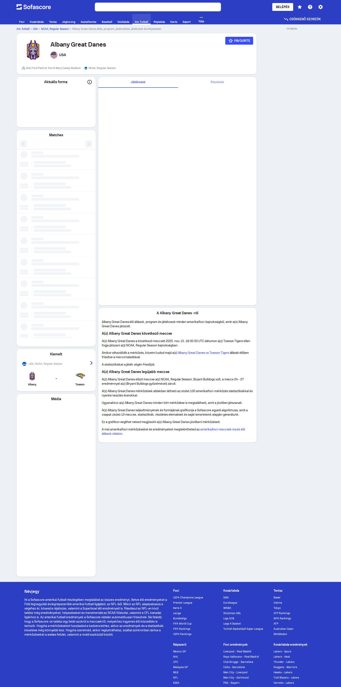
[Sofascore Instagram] (303, 574)
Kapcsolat (158, 574)
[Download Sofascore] (39, 580)
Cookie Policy (192, 607)
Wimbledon (280, 497)
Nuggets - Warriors (285, 530)
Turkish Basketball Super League (243, 492)
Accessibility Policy (220, 607)
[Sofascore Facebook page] (282, 574)
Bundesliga (180, 481)
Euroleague (230, 465)
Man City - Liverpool (235, 535)
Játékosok (138, 82)
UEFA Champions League (188, 460)
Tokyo (277, 471)
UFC (175, 525)
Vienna (278, 465)
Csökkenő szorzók (302, 19)
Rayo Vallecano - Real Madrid (241, 519)
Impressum (309, 607)
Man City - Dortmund (236, 540)
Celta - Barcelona (234, 530)
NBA (226, 460)
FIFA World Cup (182, 486)
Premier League (182, 465)
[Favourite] (239, 41)
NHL (175, 519)
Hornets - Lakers (284, 546)
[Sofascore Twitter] (293, 574)
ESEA (176, 546)
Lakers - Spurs (282, 514)
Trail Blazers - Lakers (286, 540)
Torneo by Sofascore (189, 574)
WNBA (227, 471)
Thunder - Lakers (284, 525)
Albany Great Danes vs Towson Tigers (203, 352)
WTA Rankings (282, 481)
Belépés (283, 7)
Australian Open (283, 492)
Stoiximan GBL (232, 476)
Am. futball (23, 28)
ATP (276, 486)
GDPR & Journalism (282, 607)
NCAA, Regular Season (55, 28)
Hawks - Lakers (283, 535)
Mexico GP (179, 514)
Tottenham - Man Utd (236, 551)
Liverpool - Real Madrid (237, 514)
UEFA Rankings (182, 497)
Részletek (217, 82)
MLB (175, 535)
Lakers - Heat (282, 519)
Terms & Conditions (251, 607)
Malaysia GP (180, 530)
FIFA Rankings (181, 492)
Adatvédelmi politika (164, 607)
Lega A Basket (232, 486)
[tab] (138, 82)
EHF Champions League (187, 551)
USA (35, 28)
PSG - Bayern (231, 546)
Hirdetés (136, 574)
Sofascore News (226, 574)
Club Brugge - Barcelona (238, 525)
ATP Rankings (282, 476)
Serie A (177, 471)
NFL (175, 540)
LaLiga (177, 476)
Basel (277, 460)
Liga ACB (228, 481)
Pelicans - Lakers (284, 551)
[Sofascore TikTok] (314, 574)
